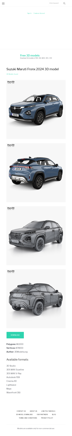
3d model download (24, 414)
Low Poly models (48, 411)
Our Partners (42, 414)
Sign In (29, 13)
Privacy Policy (47, 418)
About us (33, 411)
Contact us (21, 411)
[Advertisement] (36, 33)
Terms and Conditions (28, 418)
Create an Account (39, 13)
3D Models (9, 74)
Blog (54, 414)
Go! (64, 3)
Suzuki (16, 74)
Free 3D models (30, 55)
